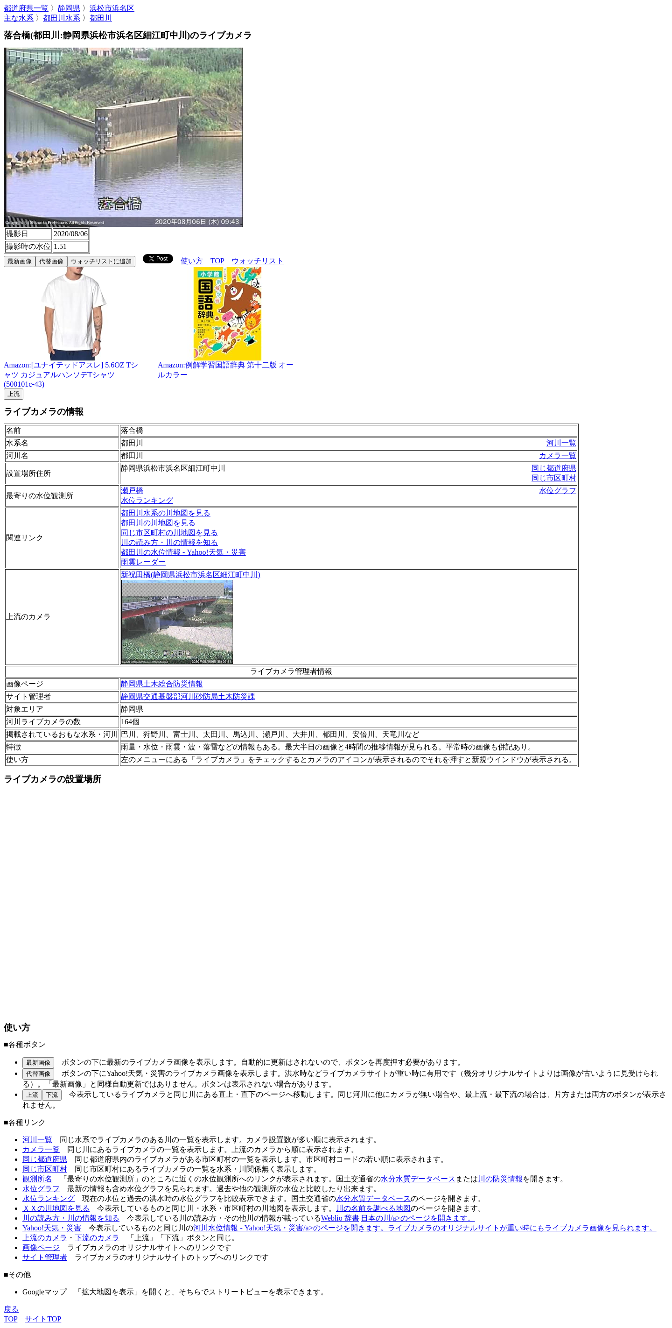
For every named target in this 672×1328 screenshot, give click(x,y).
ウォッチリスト (257, 261)
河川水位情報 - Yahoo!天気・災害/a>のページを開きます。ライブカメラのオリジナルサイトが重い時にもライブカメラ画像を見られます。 (424, 1228)
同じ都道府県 (554, 468)
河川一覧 (561, 443)
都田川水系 (61, 18)
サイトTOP (43, 1319)
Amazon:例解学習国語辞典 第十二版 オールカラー (228, 366)
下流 (52, 1094)
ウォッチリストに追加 (101, 261)
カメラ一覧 (557, 455)
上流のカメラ (44, 1238)
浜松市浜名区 (112, 8)
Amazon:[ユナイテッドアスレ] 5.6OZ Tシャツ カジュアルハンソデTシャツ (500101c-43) (74, 371)
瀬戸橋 (132, 490)
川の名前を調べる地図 (373, 1208)
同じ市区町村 (554, 478)
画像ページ (41, 1247)
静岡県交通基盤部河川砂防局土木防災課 (188, 696)
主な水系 (19, 18)
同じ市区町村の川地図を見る (169, 533)
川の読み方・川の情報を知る (169, 542)
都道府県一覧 (26, 8)
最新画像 (19, 261)
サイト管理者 (44, 1257)
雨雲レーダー (143, 562)
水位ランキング (147, 500)
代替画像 (51, 261)
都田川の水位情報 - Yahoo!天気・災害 (183, 552)
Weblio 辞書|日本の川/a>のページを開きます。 (398, 1218)
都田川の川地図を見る (158, 523)
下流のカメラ (97, 1238)
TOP (217, 261)
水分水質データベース (418, 1179)
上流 (13, 393)
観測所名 (37, 1179)
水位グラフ (557, 490)
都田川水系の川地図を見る (165, 513)
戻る (11, 1309)
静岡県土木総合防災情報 (162, 684)
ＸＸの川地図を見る (56, 1208)
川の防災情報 (500, 1179)
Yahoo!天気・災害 (51, 1228)
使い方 (192, 261)
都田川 (101, 18)
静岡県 (69, 8)
